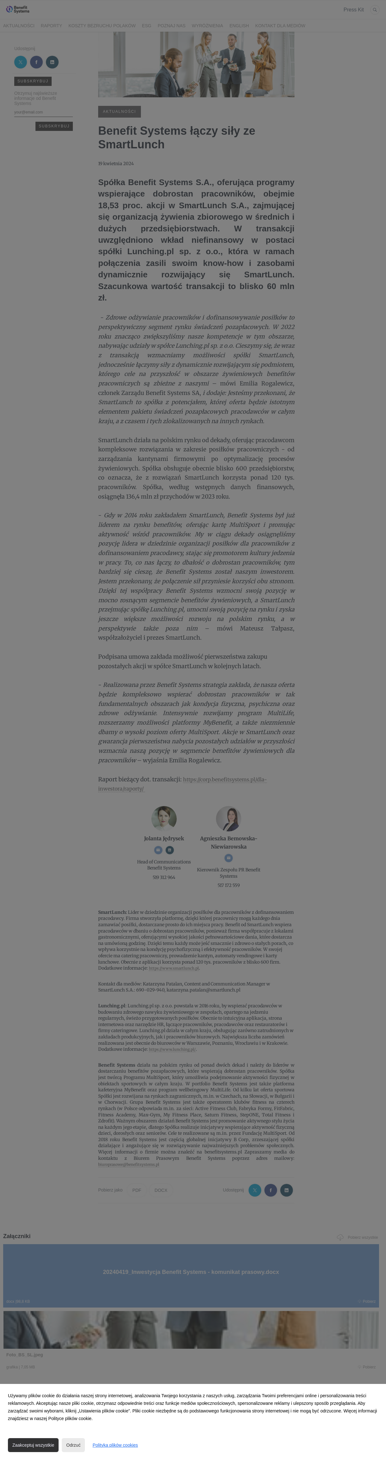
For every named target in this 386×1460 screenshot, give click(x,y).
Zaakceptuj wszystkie (33, 1445)
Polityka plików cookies (115, 1445)
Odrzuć (73, 1445)
